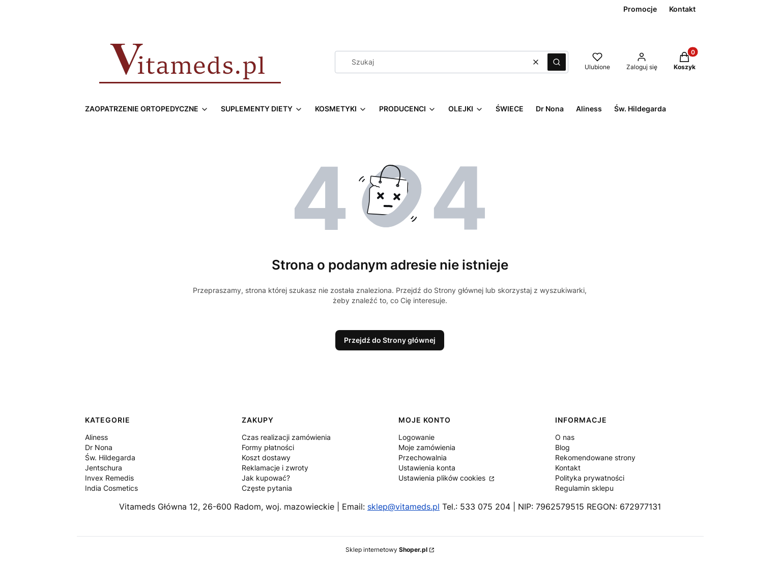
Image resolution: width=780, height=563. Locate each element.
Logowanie (416, 437)
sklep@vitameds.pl (403, 506)
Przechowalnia (422, 457)
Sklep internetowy (386, 549)
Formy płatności (268, 447)
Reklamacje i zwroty (275, 467)
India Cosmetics (111, 488)
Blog (562, 447)
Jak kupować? (266, 477)
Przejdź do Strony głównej (390, 340)
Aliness (96, 437)
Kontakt (568, 467)
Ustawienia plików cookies (442, 477)
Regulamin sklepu (584, 488)
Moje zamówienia (426, 447)
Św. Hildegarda (110, 457)
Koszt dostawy (266, 457)
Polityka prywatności (589, 477)
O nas (564, 437)
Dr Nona (98, 447)
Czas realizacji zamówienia (286, 437)
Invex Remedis (109, 477)
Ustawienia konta (426, 467)
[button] (556, 62)
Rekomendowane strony (595, 457)
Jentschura (103, 467)
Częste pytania (267, 488)
